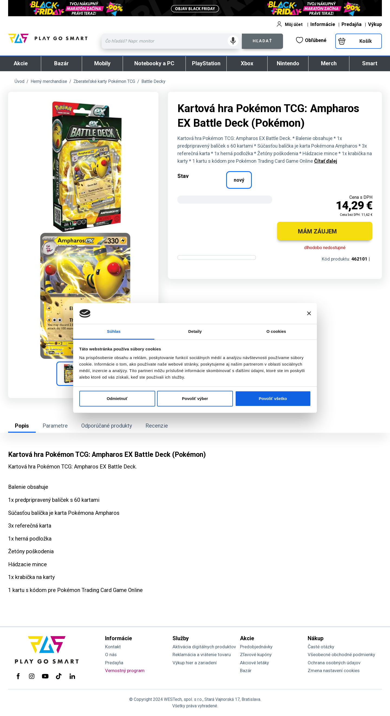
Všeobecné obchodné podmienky (341, 654)
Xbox (247, 63)
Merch (329, 63)
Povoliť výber (195, 398)
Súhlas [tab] (114, 331)
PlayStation (206, 63)
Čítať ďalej (325, 161)
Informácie (322, 24)
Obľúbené (311, 40)
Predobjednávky (256, 646)
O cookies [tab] (276, 331)
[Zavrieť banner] (309, 313)
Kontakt (113, 646)
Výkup (375, 24)
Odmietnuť (117, 398)
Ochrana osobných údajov (334, 662)
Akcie (21, 63)
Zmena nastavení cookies (334, 670)
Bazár (61, 63)
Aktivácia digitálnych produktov (204, 646)
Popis (22, 425)
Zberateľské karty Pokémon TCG (104, 81)
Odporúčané (106, 425)
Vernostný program (125, 670)
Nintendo (288, 63)
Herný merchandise (49, 81)
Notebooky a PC (154, 63)
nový (239, 180)
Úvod (19, 81)
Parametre (55, 425)
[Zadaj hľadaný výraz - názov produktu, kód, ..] (172, 41)
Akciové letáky (254, 662)
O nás (111, 654)
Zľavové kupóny (256, 654)
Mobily (102, 63)
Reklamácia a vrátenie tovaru (202, 654)
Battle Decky (153, 81)
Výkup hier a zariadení (195, 662)
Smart (369, 63)
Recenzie (156, 425)
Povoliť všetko (273, 398)
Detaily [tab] (195, 331)
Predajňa (352, 24)
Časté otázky (321, 646)
